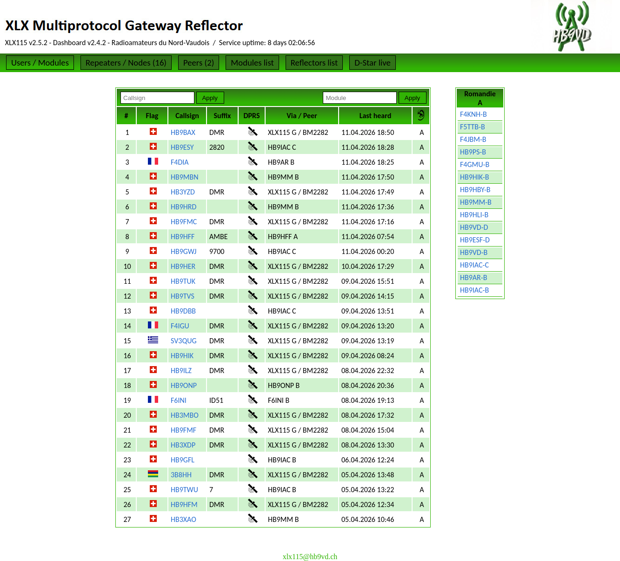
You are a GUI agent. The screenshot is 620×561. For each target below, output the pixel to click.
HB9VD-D (474, 227)
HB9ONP (184, 385)
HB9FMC (184, 221)
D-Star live (372, 62)
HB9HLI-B (474, 214)
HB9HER (183, 266)
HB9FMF (183, 430)
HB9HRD (183, 206)
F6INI (179, 400)
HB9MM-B (476, 202)
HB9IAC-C (474, 264)
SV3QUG (184, 340)
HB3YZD (183, 191)
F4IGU (180, 325)
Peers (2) (198, 62)
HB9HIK (182, 355)
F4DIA (180, 162)
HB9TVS (182, 296)
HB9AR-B (473, 277)
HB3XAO (183, 519)
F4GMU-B (474, 164)
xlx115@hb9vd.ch (310, 557)
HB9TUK (183, 281)
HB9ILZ (181, 370)
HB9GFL (182, 459)
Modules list (252, 62)
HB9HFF (182, 236)
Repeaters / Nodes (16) (126, 62)
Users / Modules (40, 62)
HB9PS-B (473, 151)
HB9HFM (184, 504)
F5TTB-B (472, 126)
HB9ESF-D (475, 239)
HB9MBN (185, 177)
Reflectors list (314, 62)
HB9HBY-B (475, 189)
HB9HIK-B (474, 177)
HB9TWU (184, 489)
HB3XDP (183, 445)
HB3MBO (185, 415)
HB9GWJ (183, 251)
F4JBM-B (473, 139)
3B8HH (181, 474)
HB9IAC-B (474, 290)
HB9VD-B (473, 252)
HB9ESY (182, 147)
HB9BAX (183, 132)
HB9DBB (183, 311)
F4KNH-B (473, 114)
